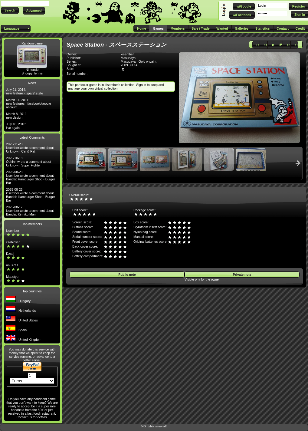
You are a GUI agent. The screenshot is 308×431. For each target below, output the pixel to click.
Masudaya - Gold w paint (138, 61)
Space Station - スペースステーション (116, 44)
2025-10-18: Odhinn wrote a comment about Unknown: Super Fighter (28, 161)
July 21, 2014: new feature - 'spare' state (24, 91)
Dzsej (10, 253)
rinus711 (12, 265)
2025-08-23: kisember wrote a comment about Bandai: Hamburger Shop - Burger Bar (30, 177)
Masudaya (128, 58)
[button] (10, 10)
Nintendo (32, 69)
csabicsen (13, 242)
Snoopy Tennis (32, 73)
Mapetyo (12, 276)
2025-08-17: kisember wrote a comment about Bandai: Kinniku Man (30, 210)
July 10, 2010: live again (16, 126)
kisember (12, 230)
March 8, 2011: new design (17, 115)
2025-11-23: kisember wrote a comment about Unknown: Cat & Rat (30, 147)
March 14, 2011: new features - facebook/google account (28, 103)
